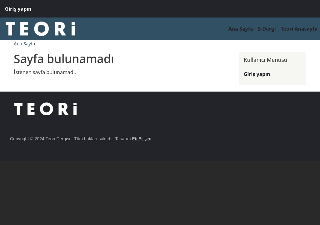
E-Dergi (267, 28)
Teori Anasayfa (299, 28)
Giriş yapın (18, 8)
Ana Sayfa (240, 28)
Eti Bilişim (142, 139)
